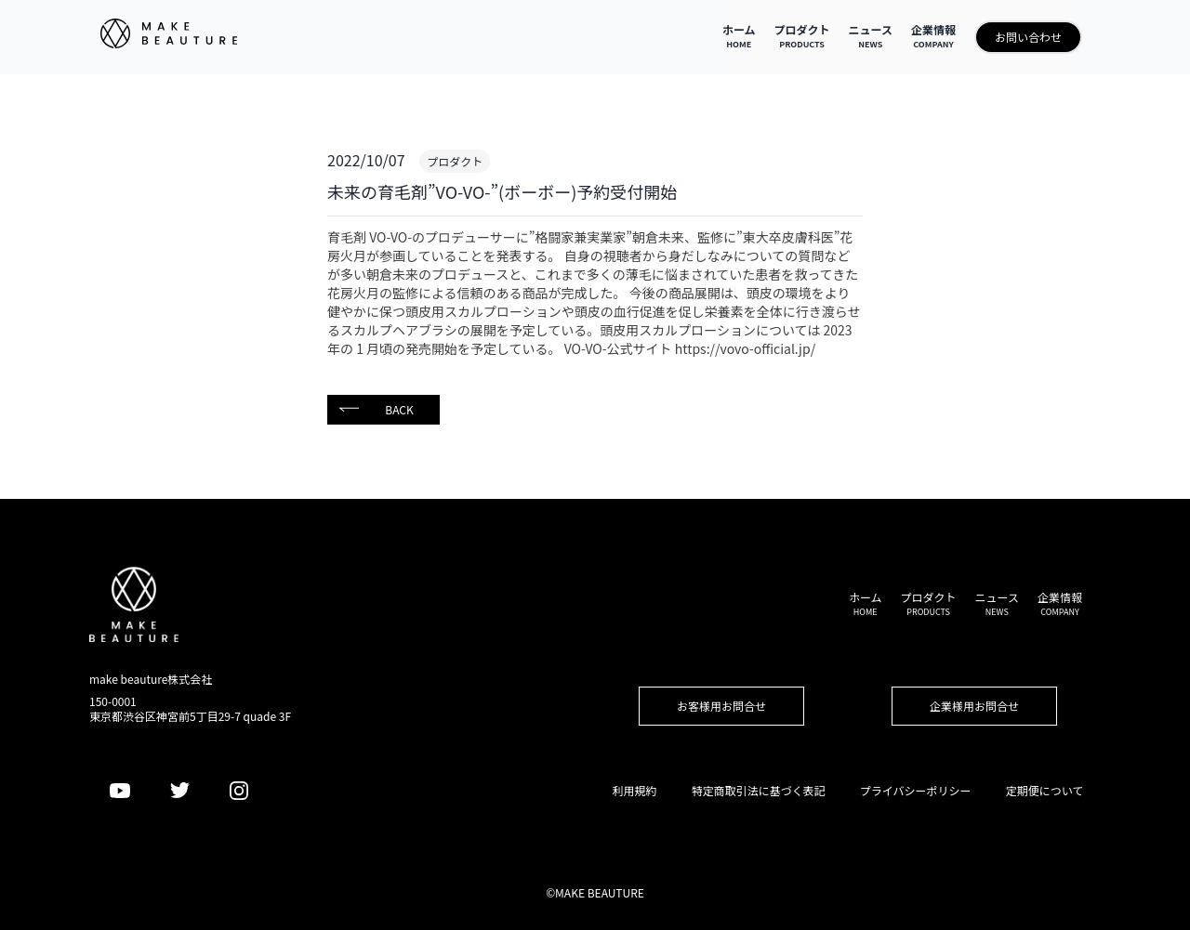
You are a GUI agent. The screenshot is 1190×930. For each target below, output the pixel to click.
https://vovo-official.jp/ (745, 348)
